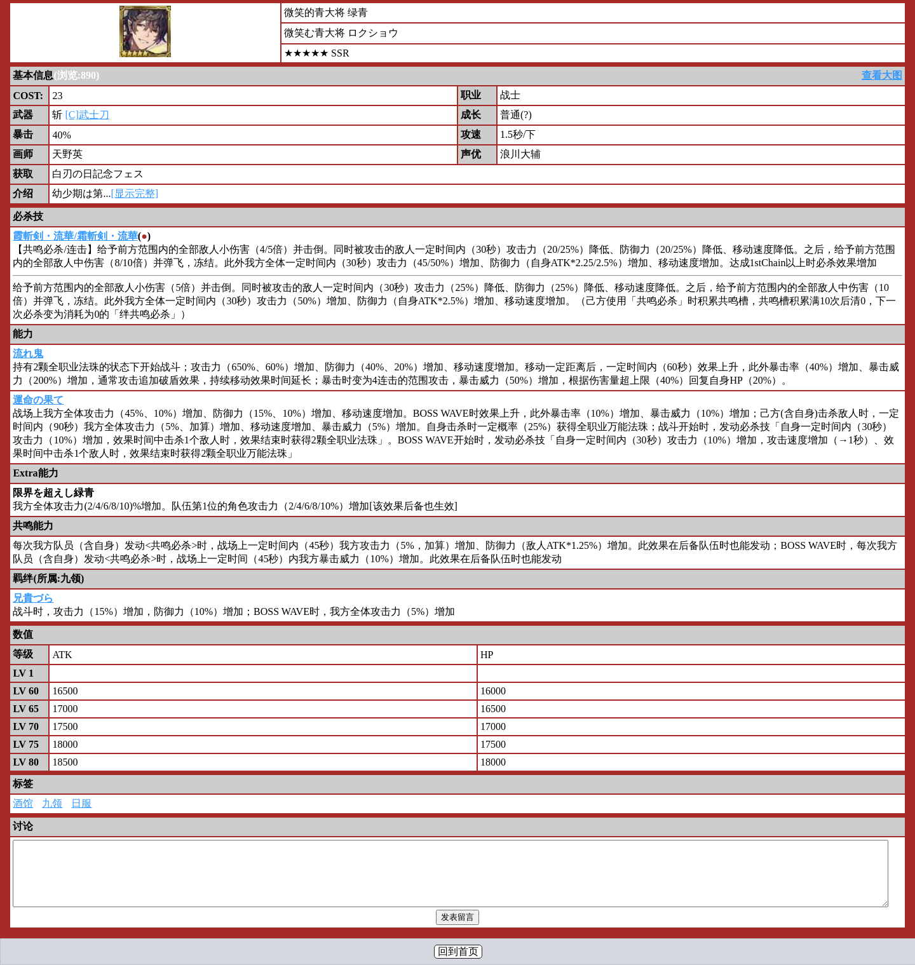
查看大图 (882, 75)
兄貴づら (33, 598)
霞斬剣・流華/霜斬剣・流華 (75, 236)
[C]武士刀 (87, 114)
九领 (52, 803)
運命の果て (38, 400)
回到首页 (458, 951)
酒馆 (23, 803)
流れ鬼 (28, 353)
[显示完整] (134, 193)
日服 (81, 803)
